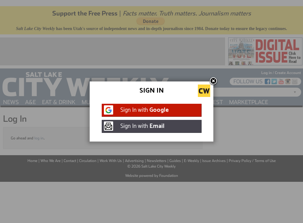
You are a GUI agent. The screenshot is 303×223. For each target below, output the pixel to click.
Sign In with (144, 110)
